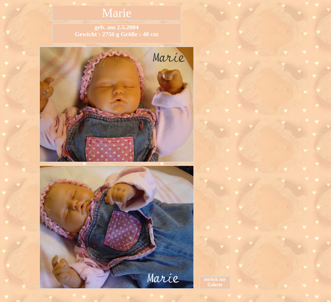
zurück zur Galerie (215, 282)
